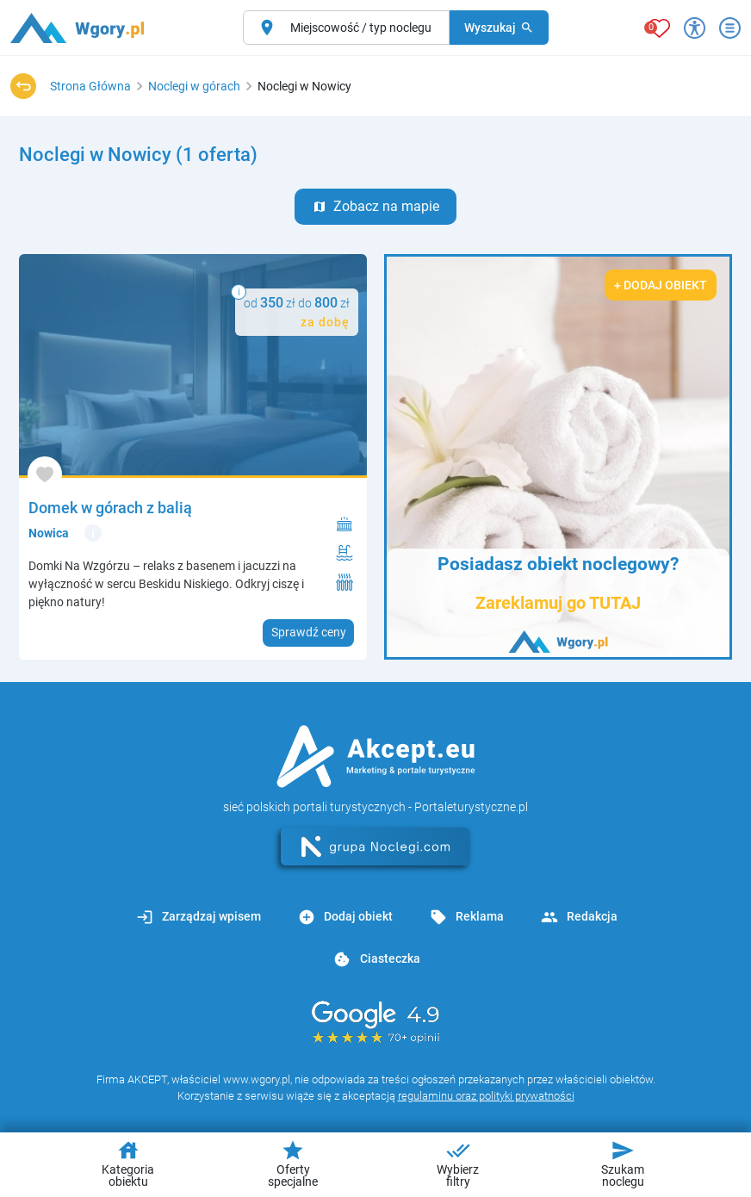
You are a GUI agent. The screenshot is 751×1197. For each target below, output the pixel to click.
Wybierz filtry (458, 1163)
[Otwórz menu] (730, 28)
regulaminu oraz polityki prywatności (486, 1095)
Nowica (48, 533)
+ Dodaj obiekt (660, 285)
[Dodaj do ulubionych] (45, 474)
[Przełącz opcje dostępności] (694, 28)
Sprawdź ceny (308, 632)
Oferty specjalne (293, 1163)
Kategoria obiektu (128, 1163)
